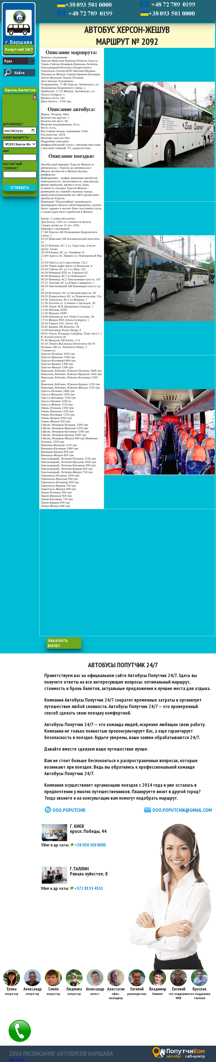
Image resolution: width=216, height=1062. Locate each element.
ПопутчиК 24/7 (18, 49)
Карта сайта (16, 1059)
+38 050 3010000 (88, 845)
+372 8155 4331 (86, 888)
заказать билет (58, 643)
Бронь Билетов (20, 89)
